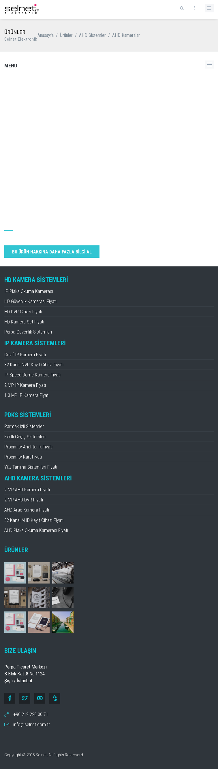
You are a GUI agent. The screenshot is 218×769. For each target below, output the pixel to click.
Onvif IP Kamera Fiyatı (25, 354)
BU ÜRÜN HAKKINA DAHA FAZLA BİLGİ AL (52, 252)
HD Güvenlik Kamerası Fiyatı (30, 301)
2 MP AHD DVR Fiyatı (23, 500)
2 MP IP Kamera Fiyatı (25, 385)
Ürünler (66, 35)
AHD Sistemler (92, 35)
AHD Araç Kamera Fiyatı (26, 510)
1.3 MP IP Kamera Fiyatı (26, 395)
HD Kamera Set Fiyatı (24, 322)
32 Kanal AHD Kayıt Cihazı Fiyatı (33, 520)
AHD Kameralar (126, 35)
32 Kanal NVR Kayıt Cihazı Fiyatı (33, 365)
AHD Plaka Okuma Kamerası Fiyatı (36, 530)
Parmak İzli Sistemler (24, 426)
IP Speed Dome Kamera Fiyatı (32, 375)
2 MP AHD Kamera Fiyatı (27, 490)
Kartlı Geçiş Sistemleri (25, 437)
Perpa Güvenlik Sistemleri (28, 332)
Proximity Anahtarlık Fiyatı (28, 447)
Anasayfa (45, 35)
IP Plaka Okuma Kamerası (28, 291)
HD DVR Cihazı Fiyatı (23, 312)
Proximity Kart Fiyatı (23, 457)
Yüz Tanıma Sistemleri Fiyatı (30, 467)
